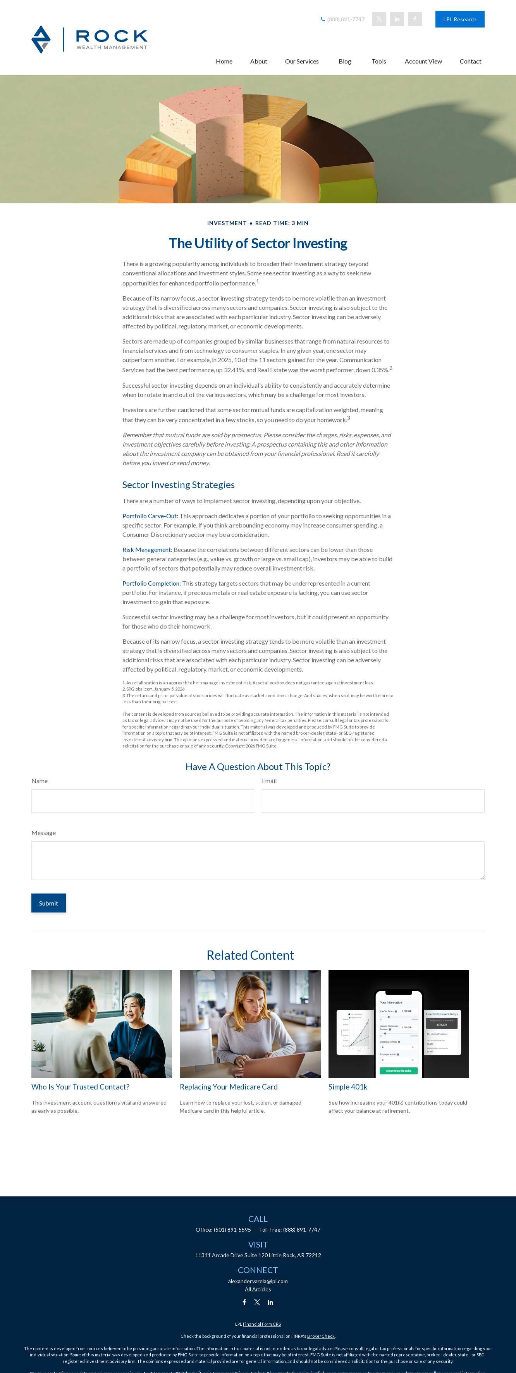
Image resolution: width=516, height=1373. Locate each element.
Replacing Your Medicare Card (229, 1087)
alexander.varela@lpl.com (258, 1281)
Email (269, 780)
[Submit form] (48, 903)
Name (39, 780)
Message (43, 832)
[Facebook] (415, 12)
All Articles (258, 1289)
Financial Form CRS (262, 1324)
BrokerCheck (321, 1336)
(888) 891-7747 (342, 12)
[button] (224, 54)
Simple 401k (348, 1087)
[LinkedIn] (397, 12)
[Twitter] (379, 12)
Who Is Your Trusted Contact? (80, 1087)
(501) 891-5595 (232, 1229)
